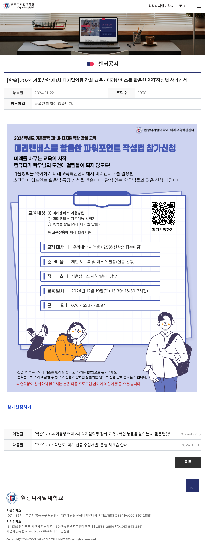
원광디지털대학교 (161, 6)
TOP (192, 486)
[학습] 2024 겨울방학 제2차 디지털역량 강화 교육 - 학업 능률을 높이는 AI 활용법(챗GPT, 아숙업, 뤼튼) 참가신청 (106, 434)
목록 (188, 462)
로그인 (184, 6)
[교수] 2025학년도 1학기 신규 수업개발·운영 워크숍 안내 (80, 444)
